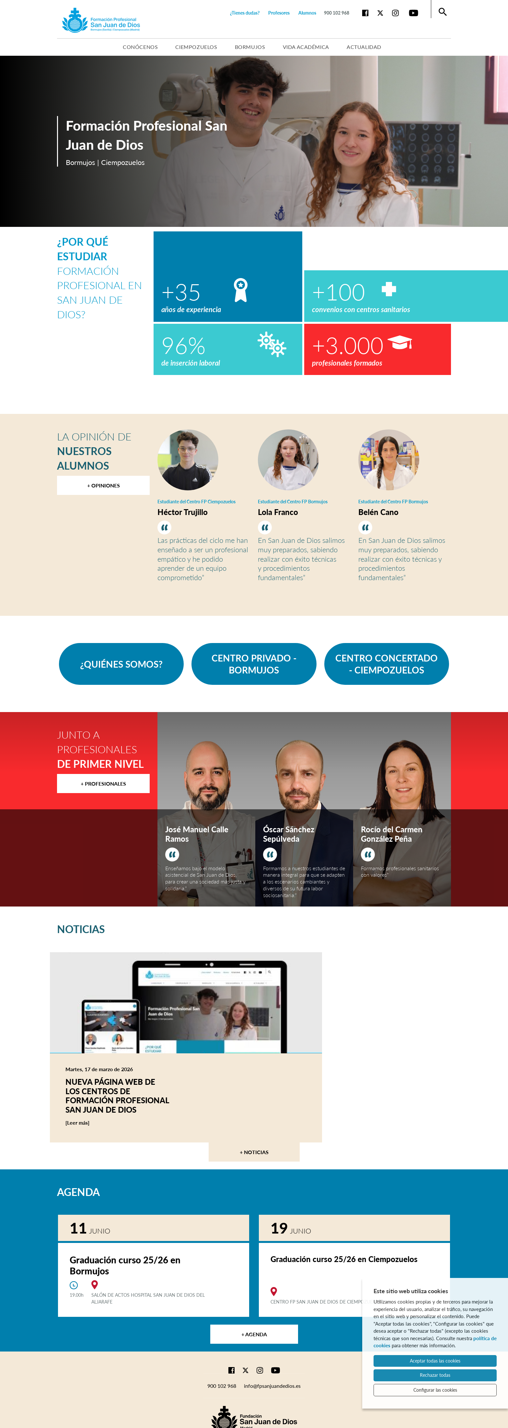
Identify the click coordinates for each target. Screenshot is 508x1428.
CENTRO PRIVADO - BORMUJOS (254, 663)
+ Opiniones (103, 485)
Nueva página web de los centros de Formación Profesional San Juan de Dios (117, 1095)
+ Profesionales (103, 783)
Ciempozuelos (196, 47)
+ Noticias (254, 1152)
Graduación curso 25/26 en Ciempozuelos (344, 1259)
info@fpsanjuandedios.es (272, 1386)
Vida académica (306, 47)
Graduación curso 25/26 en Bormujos (125, 1265)
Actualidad (364, 47)
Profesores (279, 13)
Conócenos (140, 47)
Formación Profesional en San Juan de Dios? (99, 278)
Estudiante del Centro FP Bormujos (293, 501)
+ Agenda (254, 1334)
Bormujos (250, 47)
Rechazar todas (435, 1375)
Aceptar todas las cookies (435, 1361)
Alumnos (307, 13)
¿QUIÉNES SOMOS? (121, 664)
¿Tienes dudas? (245, 13)
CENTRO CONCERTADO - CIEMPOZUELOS (386, 663)
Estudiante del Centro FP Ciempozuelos (196, 501)
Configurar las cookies (435, 1390)
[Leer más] (89, 1122)
